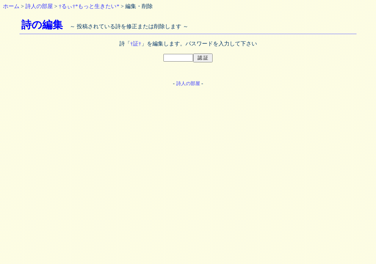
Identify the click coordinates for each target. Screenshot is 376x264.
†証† (135, 44)
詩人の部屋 (39, 6)
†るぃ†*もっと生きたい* (89, 6)
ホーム (11, 6)
